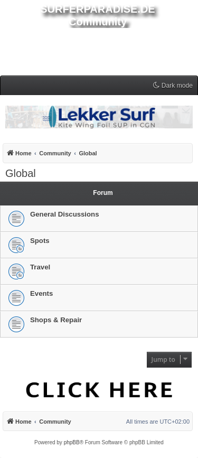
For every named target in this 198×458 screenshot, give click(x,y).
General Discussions (64, 214)
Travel (40, 267)
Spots (40, 241)
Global (20, 173)
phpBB (72, 442)
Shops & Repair (56, 320)
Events (41, 293)
